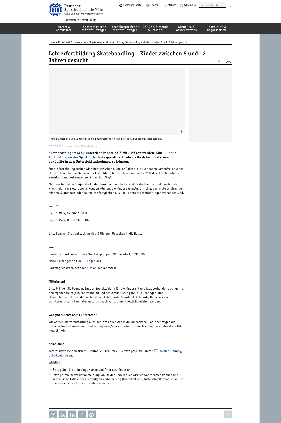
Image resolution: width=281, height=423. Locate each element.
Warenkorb (190, 4)
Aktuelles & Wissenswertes (72, 42)
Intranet (171, 4)
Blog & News (95, 42)
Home (52, 42)
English (154, 4)
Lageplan (93, 261)
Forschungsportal (132, 4)
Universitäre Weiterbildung (80, 19)
